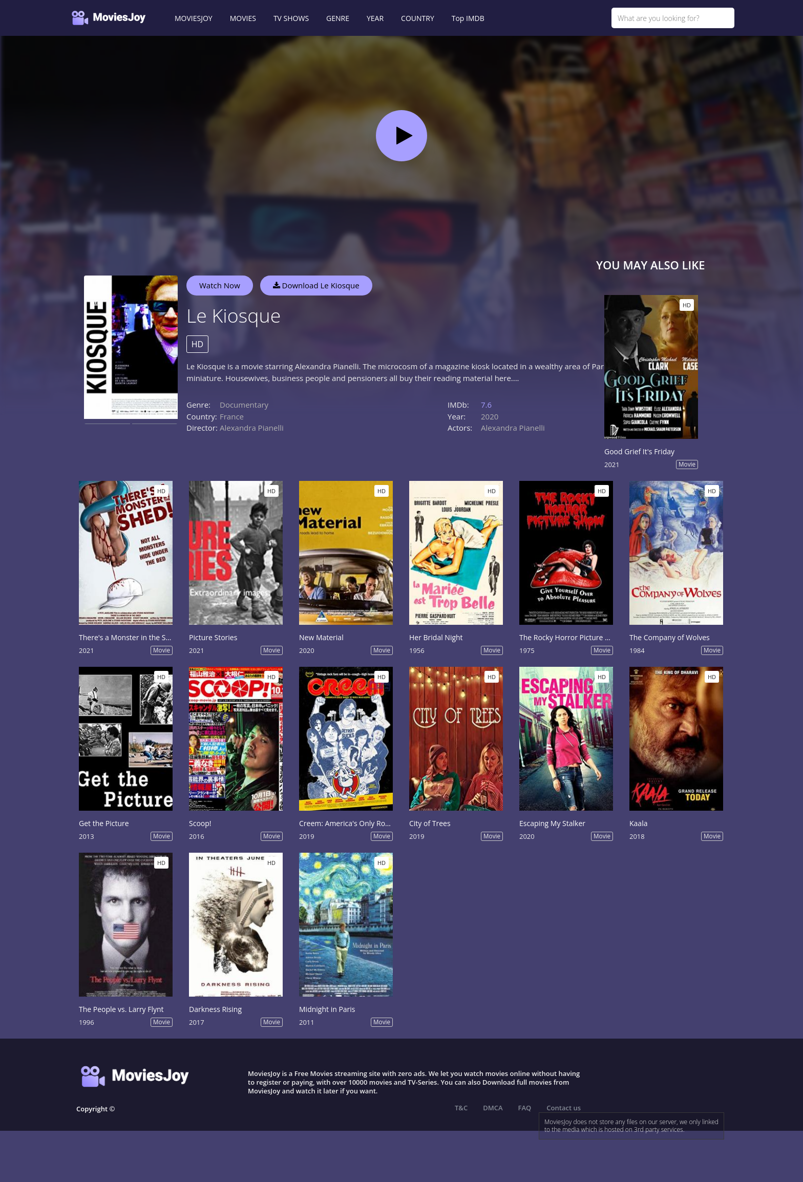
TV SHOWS (291, 18)
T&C (461, 1107)
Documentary (244, 404)
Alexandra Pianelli (252, 428)
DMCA (492, 1107)
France (232, 416)
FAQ (525, 1107)
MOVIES (243, 18)
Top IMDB (468, 18)
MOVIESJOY (194, 18)
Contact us (563, 1107)
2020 (489, 416)
